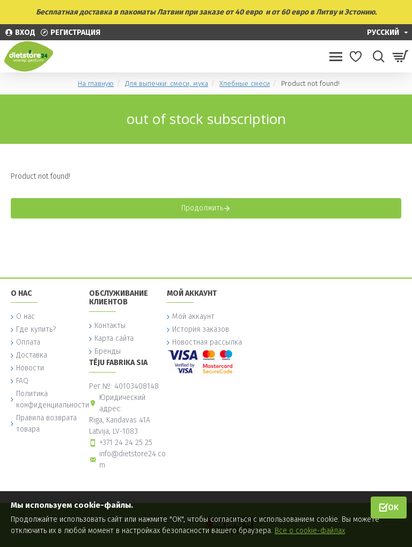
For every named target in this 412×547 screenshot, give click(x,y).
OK (393, 507)
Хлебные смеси (244, 83)
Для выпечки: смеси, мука (166, 83)
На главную (96, 83)
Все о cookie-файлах (310, 530)
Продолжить (202, 208)
